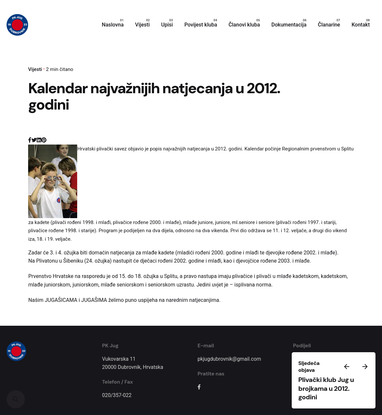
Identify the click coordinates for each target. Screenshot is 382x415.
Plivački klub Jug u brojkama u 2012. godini (326, 388)
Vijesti (35, 69)
